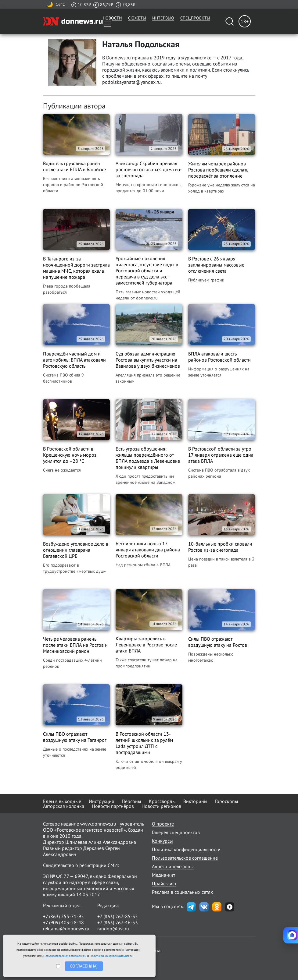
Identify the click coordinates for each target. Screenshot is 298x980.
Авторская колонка (63, 806)
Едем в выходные (62, 801)
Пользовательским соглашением (64, 956)
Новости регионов (161, 806)
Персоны (131, 801)
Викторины (195, 801)
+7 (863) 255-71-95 (63, 916)
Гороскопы (226, 801)
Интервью (163, 18)
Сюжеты (137, 18)
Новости (112, 18)
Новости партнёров (113, 806)
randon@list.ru (113, 928)
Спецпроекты (195, 18)
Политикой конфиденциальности (111, 956)
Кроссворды (162, 801)
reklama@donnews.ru (66, 928)
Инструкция (101, 801)
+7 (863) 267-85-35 (117, 916)
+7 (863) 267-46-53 (117, 922)
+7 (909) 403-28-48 (63, 922)
